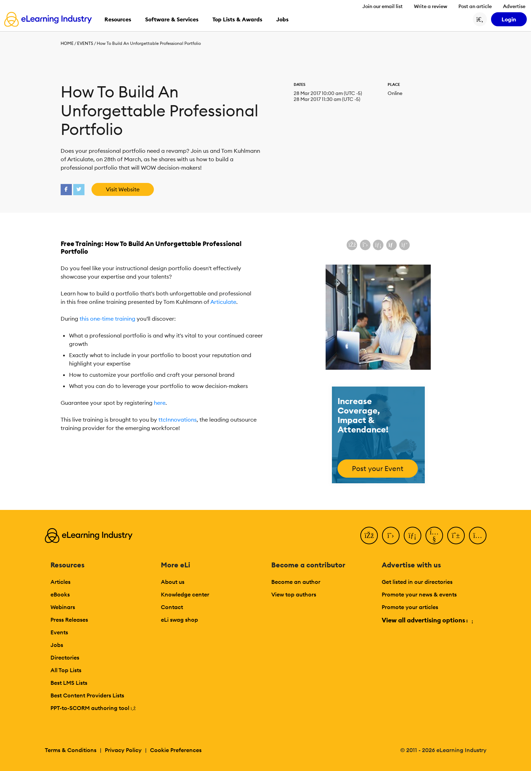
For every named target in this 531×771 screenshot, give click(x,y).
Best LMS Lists (68, 682)
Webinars (62, 606)
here (159, 402)
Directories (64, 657)
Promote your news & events (419, 594)
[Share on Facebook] (352, 245)
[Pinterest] (456, 535)
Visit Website (122, 189)
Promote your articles (410, 606)
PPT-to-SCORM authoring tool (93, 707)
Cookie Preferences (176, 749)
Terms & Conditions (70, 749)
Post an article (475, 6)
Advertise (514, 6)
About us (172, 581)
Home (67, 43)
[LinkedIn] (412, 535)
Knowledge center (185, 594)
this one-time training (107, 318)
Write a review (430, 6)
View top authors (293, 594)
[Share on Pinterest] (404, 245)
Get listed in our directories (417, 581)
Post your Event (377, 468)
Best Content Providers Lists (87, 695)
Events (85, 43)
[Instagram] (477, 535)
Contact (172, 606)
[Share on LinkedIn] (378, 245)
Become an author (295, 581)
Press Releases (69, 619)
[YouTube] (434, 535)
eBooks (60, 594)
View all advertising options (427, 620)
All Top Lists (65, 670)
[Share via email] (391, 245)
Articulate (223, 301)
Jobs (56, 644)
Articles (60, 581)
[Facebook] (369, 535)
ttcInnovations (177, 419)
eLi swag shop (179, 619)
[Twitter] (391, 535)
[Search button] (480, 19)
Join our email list (382, 6)
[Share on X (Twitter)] (365, 245)
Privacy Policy (123, 749)
